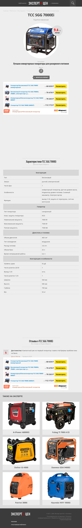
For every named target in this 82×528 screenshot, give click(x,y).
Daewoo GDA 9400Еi (60, 467)
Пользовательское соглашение (56, 516)
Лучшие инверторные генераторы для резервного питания (41, 64)
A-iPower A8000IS (21, 432)
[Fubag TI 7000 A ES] (60, 415)
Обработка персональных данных (61, 518)
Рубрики (55, 3)
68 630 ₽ (49, 86)
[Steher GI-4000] (21, 451)
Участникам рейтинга (18, 524)
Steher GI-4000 (21, 467)
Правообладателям (65, 519)
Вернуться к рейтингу (41, 77)
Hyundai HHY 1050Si (60, 502)
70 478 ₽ (49, 92)
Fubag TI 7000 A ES (61, 432)
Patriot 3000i (21, 502)
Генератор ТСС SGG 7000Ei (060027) (22, 105)
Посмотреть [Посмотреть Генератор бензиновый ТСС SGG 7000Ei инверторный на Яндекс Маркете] (60, 86)
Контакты (68, 513)
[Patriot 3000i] (21, 486)
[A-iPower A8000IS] (21, 415)
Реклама (14, 521)
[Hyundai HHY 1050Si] (60, 486)
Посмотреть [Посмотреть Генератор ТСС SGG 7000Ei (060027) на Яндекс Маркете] (60, 105)
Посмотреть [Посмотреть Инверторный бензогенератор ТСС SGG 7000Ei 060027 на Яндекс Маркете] (60, 99)
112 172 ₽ (49, 105)
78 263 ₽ (49, 99)
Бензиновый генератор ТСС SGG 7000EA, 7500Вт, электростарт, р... (25, 93)
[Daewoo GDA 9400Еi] (60, 451)
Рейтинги (22, 3)
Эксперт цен (38, 3)
